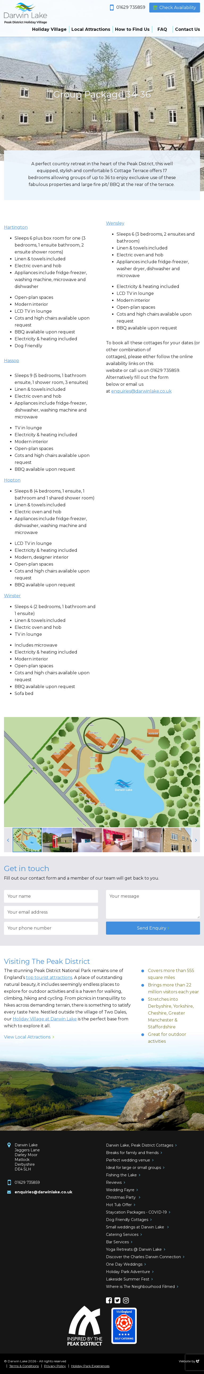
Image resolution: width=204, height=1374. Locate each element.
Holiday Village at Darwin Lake (45, 1018)
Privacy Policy (55, 1366)
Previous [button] (8, 840)
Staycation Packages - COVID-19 (136, 1212)
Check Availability (177, 7)
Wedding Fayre (120, 1190)
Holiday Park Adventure (128, 1271)
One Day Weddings (124, 1264)
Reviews (114, 1182)
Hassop (11, 360)
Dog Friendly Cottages (127, 1219)
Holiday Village (49, 29)
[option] (102, 95)
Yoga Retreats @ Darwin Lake (134, 1249)
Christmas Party (121, 1197)
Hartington (16, 227)
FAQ (162, 29)
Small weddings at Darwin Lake (135, 1227)
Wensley (115, 223)
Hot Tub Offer (119, 1204)
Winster (12, 595)
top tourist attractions (49, 977)
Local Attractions (90, 29)
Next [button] (196, 840)
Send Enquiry (151, 928)
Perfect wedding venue (128, 1160)
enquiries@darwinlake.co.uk (141, 391)
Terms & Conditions (24, 1366)
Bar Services (117, 1242)
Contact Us (187, 29)
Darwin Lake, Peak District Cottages (139, 1145)
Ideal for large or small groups (133, 1167)
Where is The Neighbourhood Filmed (140, 1286)
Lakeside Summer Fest (127, 1279)
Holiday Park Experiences (90, 1366)
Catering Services (122, 1234)
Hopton (12, 480)
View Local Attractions (27, 1037)
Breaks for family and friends (132, 1152)
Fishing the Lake (121, 1175)
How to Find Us (132, 29)
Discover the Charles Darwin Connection (143, 1256)
